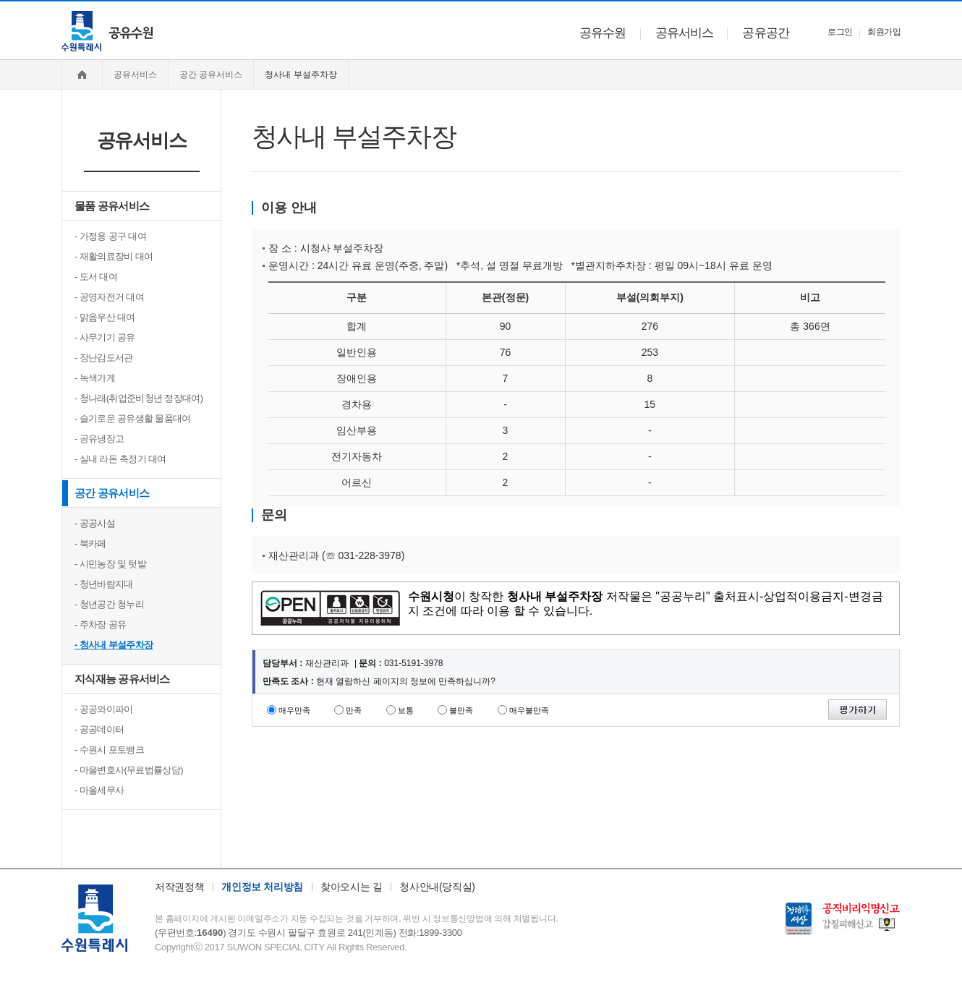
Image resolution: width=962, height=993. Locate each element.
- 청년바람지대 (104, 584)
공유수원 (602, 33)
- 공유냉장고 (99, 438)
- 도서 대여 (96, 276)
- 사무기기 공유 (105, 337)
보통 (406, 710)
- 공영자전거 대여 (109, 296)
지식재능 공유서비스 (122, 679)
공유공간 (765, 33)
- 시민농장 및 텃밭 (110, 563)
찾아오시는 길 (351, 886)
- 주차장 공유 (100, 624)
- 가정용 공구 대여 (110, 236)
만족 (354, 710)
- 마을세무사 (99, 790)
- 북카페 (90, 543)
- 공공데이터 (99, 729)
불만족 (461, 710)
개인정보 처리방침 (262, 886)
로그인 (839, 32)
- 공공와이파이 (104, 709)
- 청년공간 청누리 (109, 604)
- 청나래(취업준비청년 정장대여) (139, 398)
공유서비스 (684, 33)
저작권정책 (179, 886)
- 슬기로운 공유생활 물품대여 (133, 418)
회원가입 (884, 32)
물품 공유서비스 (112, 206)
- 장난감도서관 (104, 357)
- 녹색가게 (95, 377)
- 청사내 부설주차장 (114, 644)
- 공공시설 (95, 523)
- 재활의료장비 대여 (114, 256)
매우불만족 (529, 710)
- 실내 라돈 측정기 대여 (120, 458)
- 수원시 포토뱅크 (109, 749)
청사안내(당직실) (436, 886)
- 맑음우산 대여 (105, 317)
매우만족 (294, 710)
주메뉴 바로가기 (0, 0)
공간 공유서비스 (112, 493)
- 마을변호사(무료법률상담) (129, 769)
